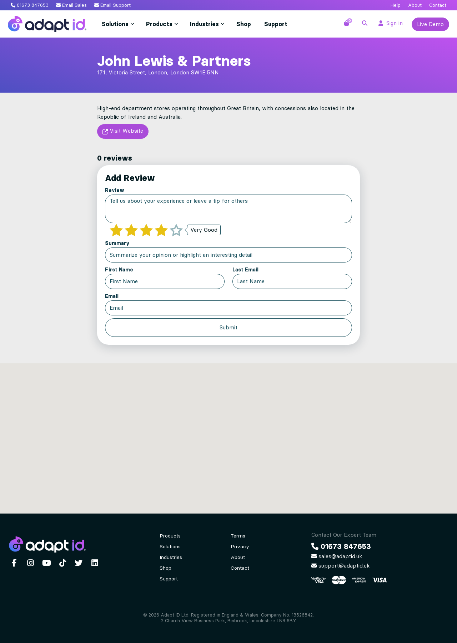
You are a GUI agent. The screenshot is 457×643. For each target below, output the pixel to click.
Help (396, 5)
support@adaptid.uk (340, 566)
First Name (119, 269)
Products (159, 24)
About (415, 5)
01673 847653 (30, 5)
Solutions (115, 24)
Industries (204, 24)
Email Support (112, 5)
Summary (117, 243)
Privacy (240, 547)
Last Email (245, 269)
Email (112, 296)
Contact (437, 5)
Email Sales (71, 5)
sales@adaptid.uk (336, 556)
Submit (228, 327)
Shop (243, 24)
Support (275, 24)
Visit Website (122, 132)
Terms (238, 536)
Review (114, 190)
